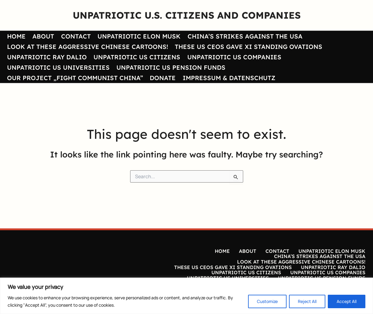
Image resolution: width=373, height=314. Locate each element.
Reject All (307, 301)
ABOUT (42, 36)
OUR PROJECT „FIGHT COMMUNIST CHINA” (74, 79)
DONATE (162, 79)
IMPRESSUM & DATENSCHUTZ (227, 79)
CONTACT (74, 36)
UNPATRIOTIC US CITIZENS (136, 58)
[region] (186, 296)
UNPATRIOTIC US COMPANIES (233, 58)
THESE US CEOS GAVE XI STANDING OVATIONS (247, 47)
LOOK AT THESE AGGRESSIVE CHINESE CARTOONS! (86, 47)
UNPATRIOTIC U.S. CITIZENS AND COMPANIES (187, 15)
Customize (267, 301)
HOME (15, 36)
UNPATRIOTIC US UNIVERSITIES (57, 68)
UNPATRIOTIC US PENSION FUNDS (170, 68)
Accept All (347, 301)
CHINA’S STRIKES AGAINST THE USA (242, 36)
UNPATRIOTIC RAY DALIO (46, 58)
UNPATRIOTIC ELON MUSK (137, 36)
